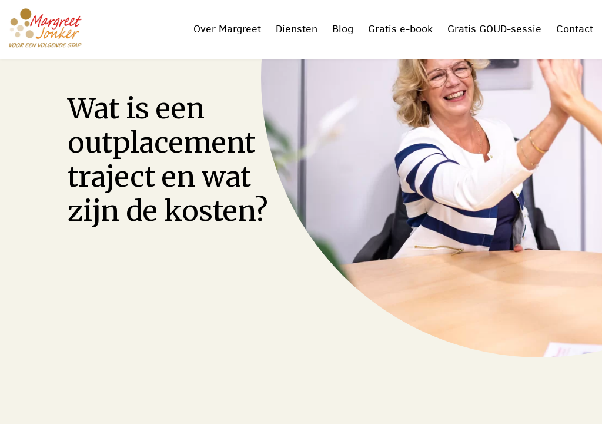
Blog (342, 29)
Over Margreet (227, 29)
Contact (574, 29)
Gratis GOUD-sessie (494, 29)
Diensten (296, 29)
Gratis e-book (400, 29)
